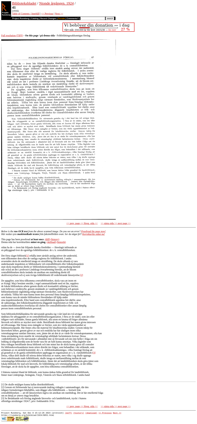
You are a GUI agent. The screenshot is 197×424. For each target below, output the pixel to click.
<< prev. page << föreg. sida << (82, 223)
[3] (93, 352)
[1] (27, 255)
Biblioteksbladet (24, 3)
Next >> (59, 13)
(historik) (61, 242)
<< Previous (47, 13)
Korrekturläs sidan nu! (93, 234)
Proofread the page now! (93, 231)
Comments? (73, 18)
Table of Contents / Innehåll (26, 13)
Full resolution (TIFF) (12, 35)
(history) (55, 239)
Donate (61, 18)
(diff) (47, 239)
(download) (91, 413)
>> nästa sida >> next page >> (116, 223)
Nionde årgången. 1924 (56, 3)
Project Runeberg (20, 18)
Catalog (35, 18)
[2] (81, 275)
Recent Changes (48, 18)
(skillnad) (51, 242)
